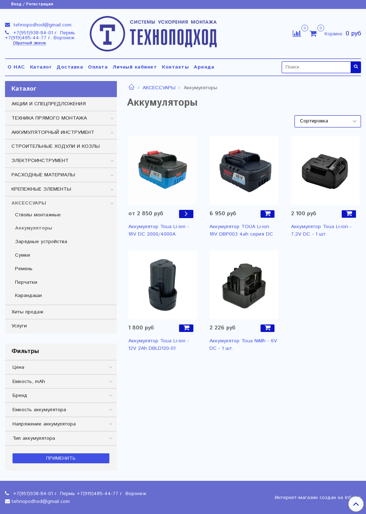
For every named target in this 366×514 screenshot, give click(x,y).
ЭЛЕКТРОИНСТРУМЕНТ (40, 160)
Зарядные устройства (41, 241)
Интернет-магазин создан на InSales (318, 497)
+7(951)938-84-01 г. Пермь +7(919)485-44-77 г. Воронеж (40, 35)
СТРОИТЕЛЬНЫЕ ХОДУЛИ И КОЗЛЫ (55, 146)
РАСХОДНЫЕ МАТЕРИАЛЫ (43, 174)
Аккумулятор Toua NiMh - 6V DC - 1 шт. (243, 344)
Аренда (204, 67)
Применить (61, 458)
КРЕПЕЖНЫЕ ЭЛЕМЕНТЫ (41, 189)
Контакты (175, 67)
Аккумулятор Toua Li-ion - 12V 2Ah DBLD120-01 (158, 344)
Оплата (98, 67)
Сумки (22, 255)
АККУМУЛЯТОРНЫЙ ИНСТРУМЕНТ (52, 132)
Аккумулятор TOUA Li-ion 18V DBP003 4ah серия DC (241, 230)
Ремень (24, 268)
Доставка (69, 67)
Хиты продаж (27, 312)
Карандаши (28, 295)
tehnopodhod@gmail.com (41, 25)
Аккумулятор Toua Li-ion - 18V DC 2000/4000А (158, 230)
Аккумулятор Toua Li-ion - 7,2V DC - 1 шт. (321, 230)
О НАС (16, 67)
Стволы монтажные (38, 214)
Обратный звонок (29, 43)
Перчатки (26, 282)
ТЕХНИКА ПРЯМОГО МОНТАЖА (49, 118)
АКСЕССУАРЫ (159, 87)
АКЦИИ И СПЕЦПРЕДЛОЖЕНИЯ (48, 103)
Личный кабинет (135, 67)
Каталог (41, 67)
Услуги (19, 325)
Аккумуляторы (33, 228)
